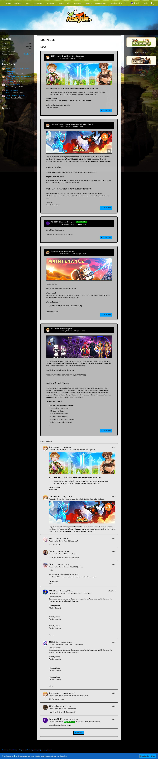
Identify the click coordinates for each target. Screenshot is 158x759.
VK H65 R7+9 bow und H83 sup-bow (63, 222)
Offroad (53, 706)
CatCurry (53, 642)
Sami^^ (8, 92)
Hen (7, 87)
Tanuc (8, 98)
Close (153, 756)
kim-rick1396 (55, 224)
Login (145, 3)
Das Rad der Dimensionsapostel (61, 329)
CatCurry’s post (58, 593)
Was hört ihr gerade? (13, 84)
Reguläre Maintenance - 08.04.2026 (63, 251)
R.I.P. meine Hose (12, 90)
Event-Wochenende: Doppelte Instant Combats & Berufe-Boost (72, 124)
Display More (79, 732)
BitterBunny (28, 54)
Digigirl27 (54, 590)
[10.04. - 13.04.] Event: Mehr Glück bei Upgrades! (67, 56)
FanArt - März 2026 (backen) (15, 96)
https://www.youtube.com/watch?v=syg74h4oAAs (65, 375)
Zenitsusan (9, 73)
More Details (144, 756)
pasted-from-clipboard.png (55, 230)
